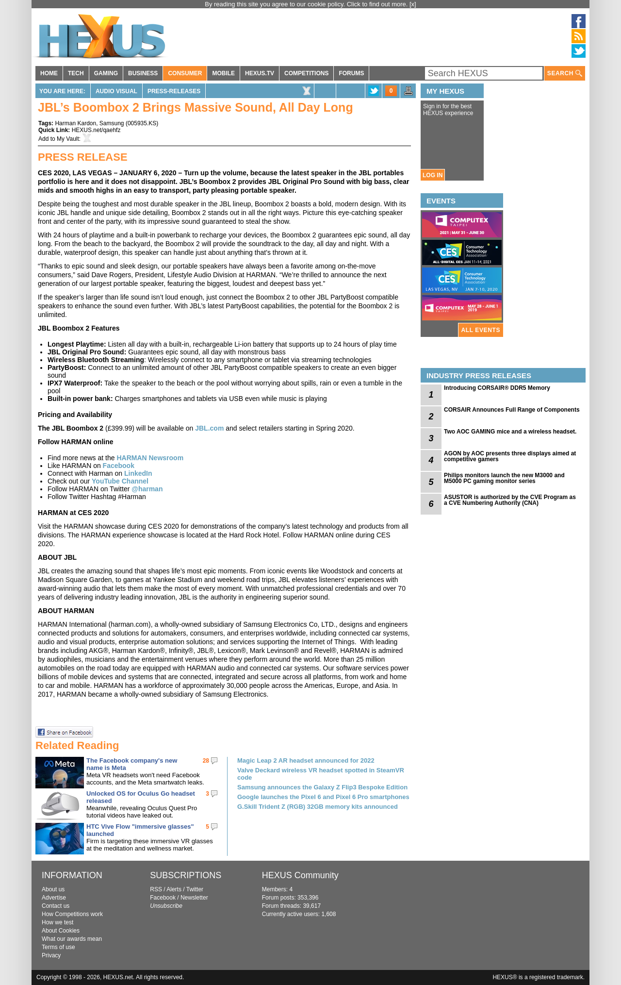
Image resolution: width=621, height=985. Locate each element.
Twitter (194, 889)
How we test (57, 922)
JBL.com (209, 428)
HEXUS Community (300, 875)
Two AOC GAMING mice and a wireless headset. (510, 431)
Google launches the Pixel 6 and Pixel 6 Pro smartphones (323, 797)
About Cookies (61, 930)
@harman (147, 489)
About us (53, 889)
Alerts (173, 889)
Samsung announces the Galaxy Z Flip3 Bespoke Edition (322, 787)
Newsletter (194, 897)
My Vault (68, 138)
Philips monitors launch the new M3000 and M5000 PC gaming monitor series (504, 478)
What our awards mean (72, 938)
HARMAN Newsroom (149, 458)
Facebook (118, 465)
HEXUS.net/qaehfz (96, 130)
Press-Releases (173, 91)
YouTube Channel (120, 481)
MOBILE (223, 73)
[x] (412, 4)
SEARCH (564, 73)
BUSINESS (143, 73)
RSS (156, 889)
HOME (49, 73)
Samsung (111, 123)
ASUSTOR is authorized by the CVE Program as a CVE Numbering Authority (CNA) (510, 500)
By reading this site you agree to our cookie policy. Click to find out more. (307, 4)
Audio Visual (116, 91)
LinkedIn (138, 473)
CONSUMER (185, 73)
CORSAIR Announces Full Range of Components (512, 410)
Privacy (51, 955)
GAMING (106, 73)
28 (206, 760)
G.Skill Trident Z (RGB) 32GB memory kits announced (317, 806)
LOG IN (432, 175)
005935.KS (142, 123)
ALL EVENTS (480, 330)
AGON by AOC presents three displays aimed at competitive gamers (510, 456)
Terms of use (58, 947)
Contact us (55, 905)
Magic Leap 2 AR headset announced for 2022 (306, 760)
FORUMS (351, 73)
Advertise (54, 897)
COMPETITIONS (306, 73)
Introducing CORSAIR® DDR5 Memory (497, 388)
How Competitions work (72, 914)
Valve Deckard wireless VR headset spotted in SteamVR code (320, 774)
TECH (76, 73)
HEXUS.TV (259, 73)
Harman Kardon (75, 123)
